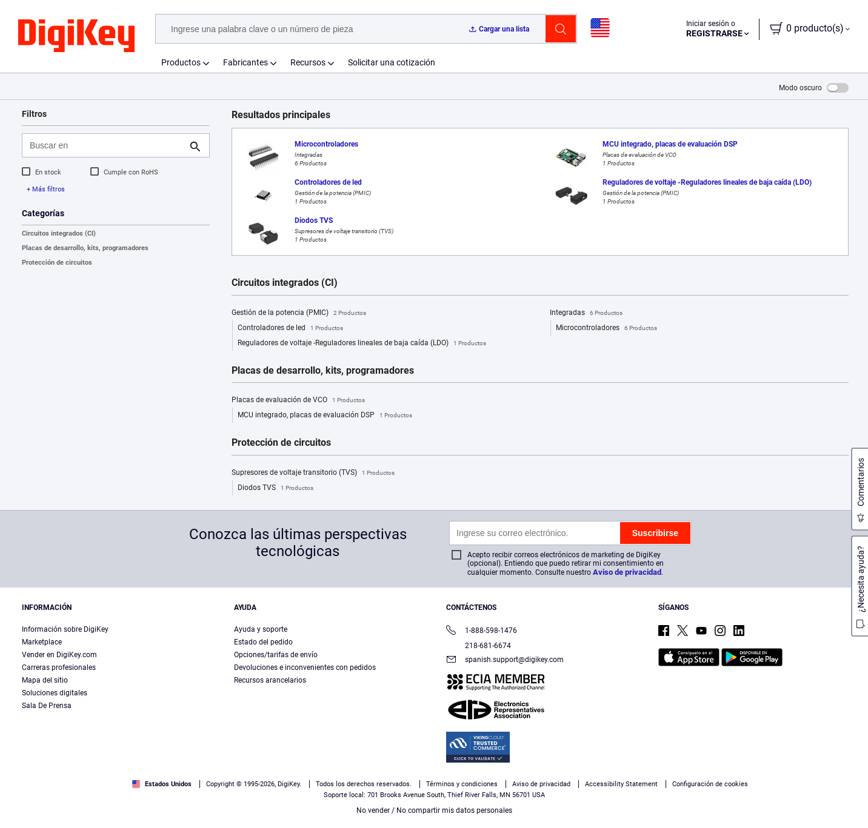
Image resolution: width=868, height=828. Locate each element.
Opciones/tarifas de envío (276, 655)
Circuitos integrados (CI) (59, 233)
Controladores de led (290, 328)
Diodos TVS (275, 488)
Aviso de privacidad (627, 572)
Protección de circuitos (57, 262)
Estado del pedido (263, 642)
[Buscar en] (106, 145)
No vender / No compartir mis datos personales (434, 810)
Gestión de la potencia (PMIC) (299, 313)
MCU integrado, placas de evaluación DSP (325, 415)
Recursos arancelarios (270, 680)
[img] (76, 36)
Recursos (308, 62)
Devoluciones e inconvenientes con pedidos (305, 667)
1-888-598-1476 (481, 631)
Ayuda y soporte (260, 629)
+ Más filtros (46, 189)
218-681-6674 (478, 645)
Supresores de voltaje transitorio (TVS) (313, 473)
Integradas (586, 313)
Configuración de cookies (710, 784)
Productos (181, 62)
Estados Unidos (162, 784)
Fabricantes (245, 62)
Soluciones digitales (54, 693)
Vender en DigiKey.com (59, 655)
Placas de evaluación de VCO (298, 400)
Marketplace (42, 642)
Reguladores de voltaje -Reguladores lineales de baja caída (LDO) (362, 343)
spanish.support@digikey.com (505, 660)
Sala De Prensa (47, 705)
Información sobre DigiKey (65, 629)
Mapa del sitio (45, 680)
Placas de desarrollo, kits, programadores (85, 248)
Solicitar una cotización (391, 62)
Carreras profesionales (59, 667)
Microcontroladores (606, 328)
